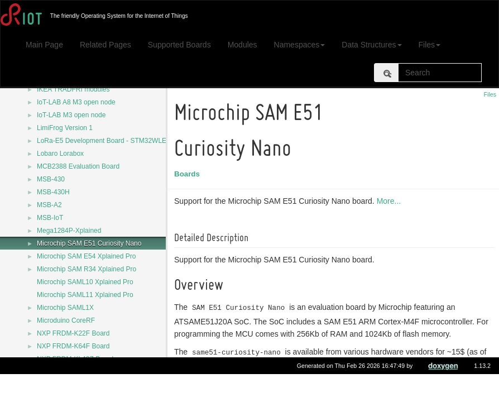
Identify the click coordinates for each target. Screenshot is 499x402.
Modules (242, 44)
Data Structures (371, 44)
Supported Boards (179, 44)
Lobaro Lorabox (60, 153)
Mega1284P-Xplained (69, 230)
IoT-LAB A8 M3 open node (76, 102)
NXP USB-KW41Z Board (74, 372)
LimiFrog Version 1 (65, 128)
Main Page (44, 44)
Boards (188, 174)
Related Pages (105, 44)
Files (430, 44)
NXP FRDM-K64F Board (73, 346)
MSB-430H (53, 192)
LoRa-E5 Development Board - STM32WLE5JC (107, 141)
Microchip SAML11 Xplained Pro (85, 295)
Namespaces (299, 44)
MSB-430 (51, 179)
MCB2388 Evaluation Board (78, 166)
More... (390, 201)
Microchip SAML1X (65, 308)
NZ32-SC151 (56, 385)
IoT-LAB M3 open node (71, 115)
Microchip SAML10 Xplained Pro (85, 282)
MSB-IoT (50, 218)
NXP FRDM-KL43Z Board (75, 359)
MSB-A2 (49, 205)
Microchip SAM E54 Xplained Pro (86, 256)
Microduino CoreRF (66, 320)
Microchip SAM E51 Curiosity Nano (89, 243)
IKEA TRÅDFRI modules (73, 89)
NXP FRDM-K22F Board (73, 333)
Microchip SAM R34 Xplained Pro (86, 269)
